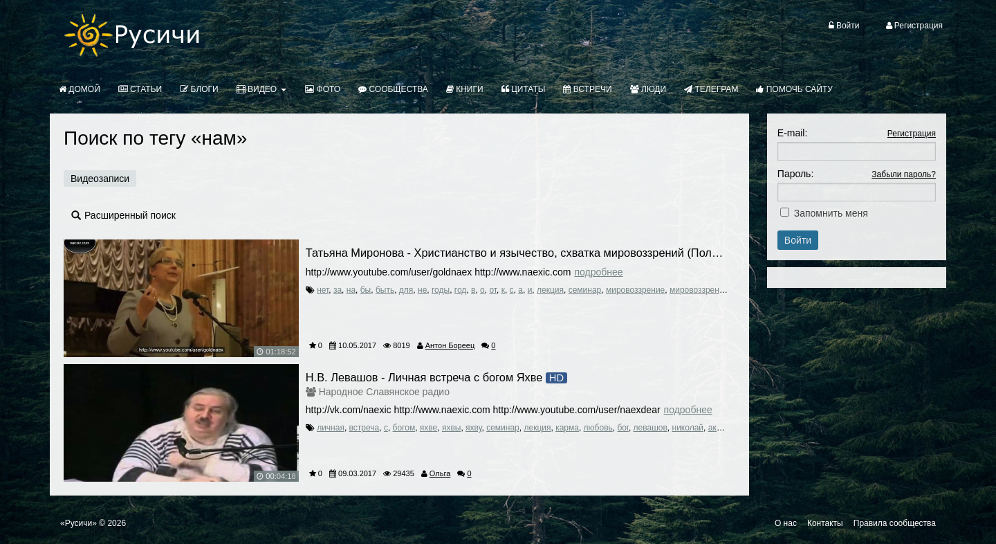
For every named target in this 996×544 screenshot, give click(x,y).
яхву (473, 428)
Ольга (440, 473)
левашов (650, 428)
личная (330, 428)
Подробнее (598, 272)
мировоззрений (699, 290)
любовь (598, 428)
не (422, 290)
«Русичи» (78, 523)
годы (441, 290)
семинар (585, 290)
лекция (550, 290)
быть (385, 290)
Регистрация (911, 133)
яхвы (451, 428)
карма (567, 428)
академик (726, 428)
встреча (364, 428)
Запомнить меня (831, 213)
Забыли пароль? (904, 174)
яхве (428, 428)
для (406, 290)
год (460, 290)
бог (622, 428)
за (337, 290)
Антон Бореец (450, 345)
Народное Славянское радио (384, 391)
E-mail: (792, 132)
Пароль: (795, 173)
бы (365, 290)
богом (404, 428)
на (351, 290)
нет (323, 290)
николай (688, 428)
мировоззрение (635, 290)
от (493, 290)
